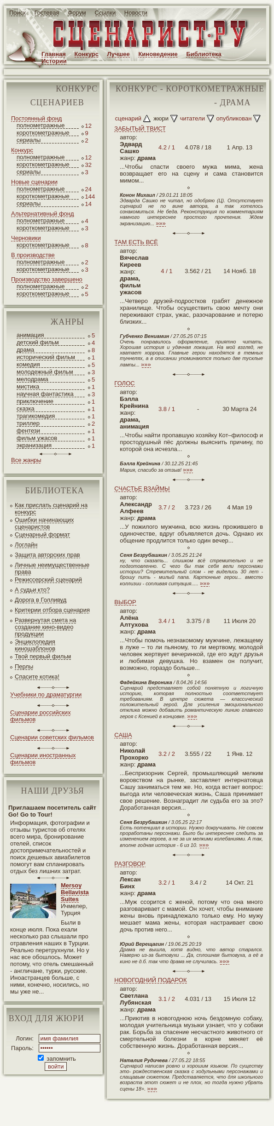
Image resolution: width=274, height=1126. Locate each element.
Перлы (24, 666)
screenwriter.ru (153, 1111)
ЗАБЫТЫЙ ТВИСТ (140, 128)
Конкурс (87, 54)
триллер (28, 423)
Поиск (17, 12)
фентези (28, 430)
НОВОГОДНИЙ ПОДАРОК (150, 980)
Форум (77, 12)
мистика (28, 386)
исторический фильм (46, 357)
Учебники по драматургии (46, 694)
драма (25, 349)
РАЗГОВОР (130, 863)
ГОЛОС (124, 383)
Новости (135, 12)
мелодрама (32, 379)
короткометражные (43, 132)
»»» (161, 223)
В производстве (33, 254)
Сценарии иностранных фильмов (43, 759)
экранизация (34, 445)
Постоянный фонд (36, 118)
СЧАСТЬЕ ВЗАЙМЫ (141, 488)
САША (123, 735)
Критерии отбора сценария (52, 609)
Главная (53, 54)
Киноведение (157, 54)
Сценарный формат (42, 534)
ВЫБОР (125, 602)
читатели (192, 118)
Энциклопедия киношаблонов (35, 645)
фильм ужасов (37, 437)
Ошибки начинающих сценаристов (44, 523)
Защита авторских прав (47, 554)
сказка (26, 408)
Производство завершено (46, 279)
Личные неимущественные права (52, 568)
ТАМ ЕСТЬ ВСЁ (136, 242)
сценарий (128, 118)
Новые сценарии (34, 181)
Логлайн (26, 544)
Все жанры (26, 460)
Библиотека (203, 54)
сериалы (29, 140)
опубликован (234, 118)
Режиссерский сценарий (48, 579)
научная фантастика (45, 393)
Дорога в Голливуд (40, 599)
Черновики (26, 237)
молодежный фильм (45, 371)
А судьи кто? (32, 589)
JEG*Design (217, 1111)
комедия (28, 364)
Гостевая (47, 12)
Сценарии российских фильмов (40, 716)
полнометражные (41, 125)
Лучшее (118, 54)
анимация (30, 335)
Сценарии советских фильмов (52, 737)
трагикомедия (36, 415)
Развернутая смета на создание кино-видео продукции (45, 627)
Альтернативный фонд (42, 213)
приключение (35, 401)
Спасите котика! (37, 676)
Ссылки (105, 12)
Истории (54, 60)
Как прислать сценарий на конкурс (51, 508)
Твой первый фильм (43, 656)
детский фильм (38, 342)
